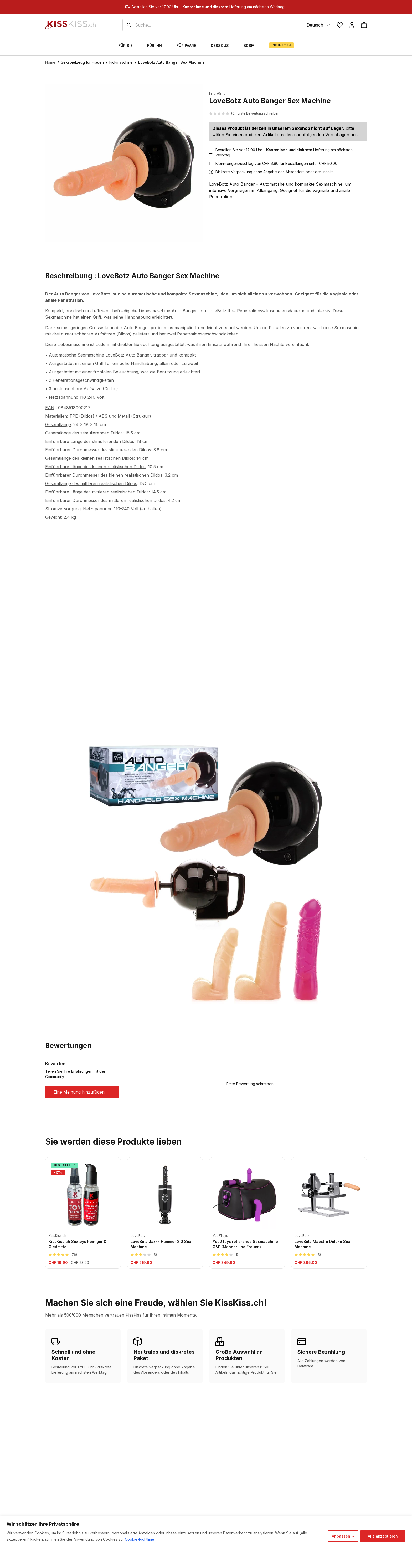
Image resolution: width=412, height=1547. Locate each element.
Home (50, 62)
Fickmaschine (121, 62)
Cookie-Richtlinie (139, 1539)
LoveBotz (217, 93)
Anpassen (341, 1536)
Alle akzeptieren (383, 1536)
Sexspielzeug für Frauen (82, 62)
